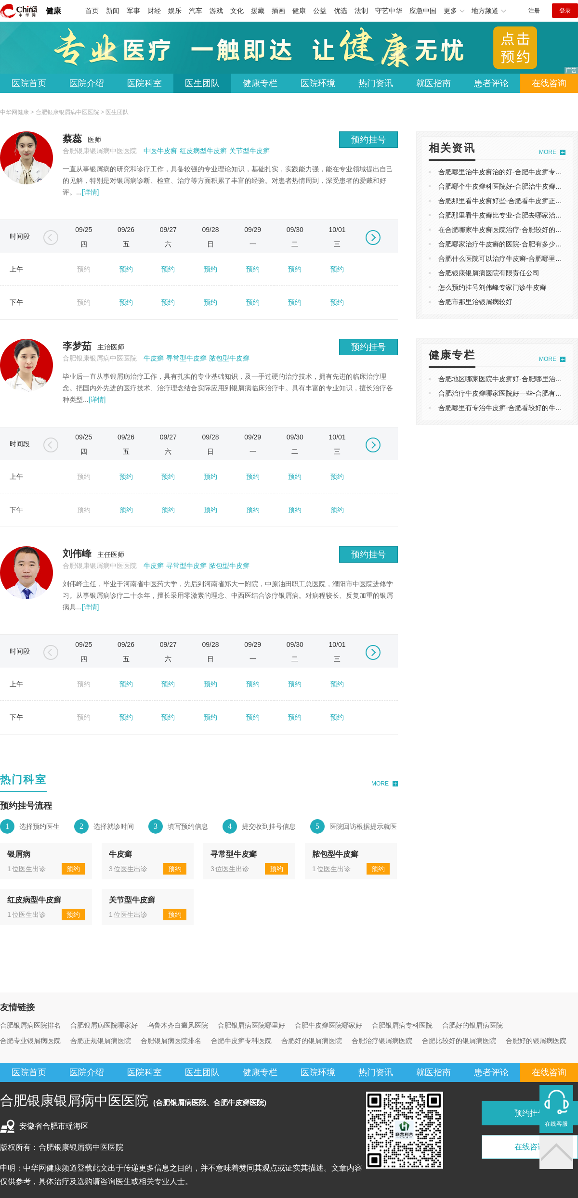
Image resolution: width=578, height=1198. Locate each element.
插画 (278, 10)
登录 (565, 10)
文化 (237, 10)
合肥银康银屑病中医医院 (67, 112)
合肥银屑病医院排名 (30, 1025)
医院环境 (318, 83)
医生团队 (202, 83)
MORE (380, 783)
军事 (133, 10)
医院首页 (29, 83)
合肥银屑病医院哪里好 (251, 1025)
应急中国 (422, 10)
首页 (92, 10)
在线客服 (556, 1124)
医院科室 (144, 83)
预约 (126, 269)
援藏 (257, 10)
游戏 (216, 10)
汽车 (195, 10)
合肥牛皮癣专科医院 (241, 1040)
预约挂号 (368, 139)
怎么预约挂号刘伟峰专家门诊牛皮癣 (492, 287)
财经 (154, 10)
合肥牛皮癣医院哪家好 (328, 1025)
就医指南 (433, 83)
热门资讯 (375, 83)
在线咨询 (549, 83)
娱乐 (175, 10)
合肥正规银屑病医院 (100, 1040)
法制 (361, 10)
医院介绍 (86, 83)
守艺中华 (388, 10)
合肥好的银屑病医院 (472, 1025)
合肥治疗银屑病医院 (382, 1040)
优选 (340, 10)
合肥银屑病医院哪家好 (104, 1025)
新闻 (112, 10)
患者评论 (491, 83)
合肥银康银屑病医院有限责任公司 (488, 273)
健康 (53, 11)
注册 (534, 10)
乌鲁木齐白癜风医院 (177, 1025)
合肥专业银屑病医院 (30, 1040)
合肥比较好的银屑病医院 (459, 1040)
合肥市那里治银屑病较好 (475, 302)
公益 (320, 10)
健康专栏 (260, 83)
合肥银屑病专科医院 (402, 1025)
